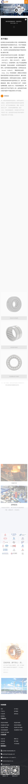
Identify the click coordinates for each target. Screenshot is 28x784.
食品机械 (3, 741)
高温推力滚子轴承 (5, 732)
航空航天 (3, 743)
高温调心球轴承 (4, 727)
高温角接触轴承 (4, 730)
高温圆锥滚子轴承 (18, 730)
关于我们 (16, 708)
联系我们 (3, 716)
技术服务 (16, 711)
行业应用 (3, 713)
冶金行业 (3, 738)
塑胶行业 (16, 738)
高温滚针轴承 (17, 722)
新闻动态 (16, 713)
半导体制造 (16, 743)
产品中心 (3, 711)
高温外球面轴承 (17, 725)
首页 (2, 708)
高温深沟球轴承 (4, 722)
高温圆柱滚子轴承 (5, 725)
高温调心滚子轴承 (18, 727)
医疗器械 (16, 741)
